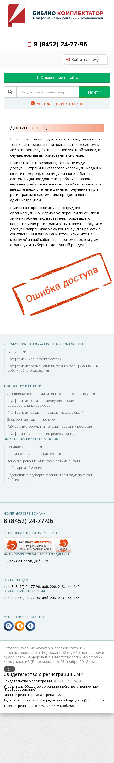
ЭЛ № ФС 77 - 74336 (67, 681)
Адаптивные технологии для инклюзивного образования (51, 394)
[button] (38, 544)
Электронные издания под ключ (31, 419)
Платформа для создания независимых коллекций (45, 412)
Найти (94, 92)
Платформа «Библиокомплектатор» (34, 359)
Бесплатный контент (57, 103)
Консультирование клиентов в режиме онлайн (43, 461)
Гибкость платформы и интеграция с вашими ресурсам (49, 426)
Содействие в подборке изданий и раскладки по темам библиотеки (49, 477)
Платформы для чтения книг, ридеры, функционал (45, 433)
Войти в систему (82, 59)
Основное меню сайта (57, 77)
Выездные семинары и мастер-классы (36, 453)
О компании (16, 351)
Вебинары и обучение (24, 467)
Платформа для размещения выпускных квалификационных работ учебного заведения (52, 368)
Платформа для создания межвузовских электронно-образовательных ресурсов (47, 403)
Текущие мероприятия (24, 446)
